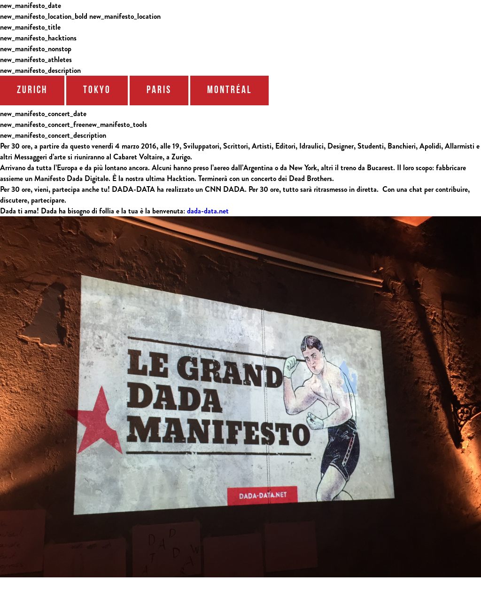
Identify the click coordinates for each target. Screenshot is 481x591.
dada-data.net (208, 210)
